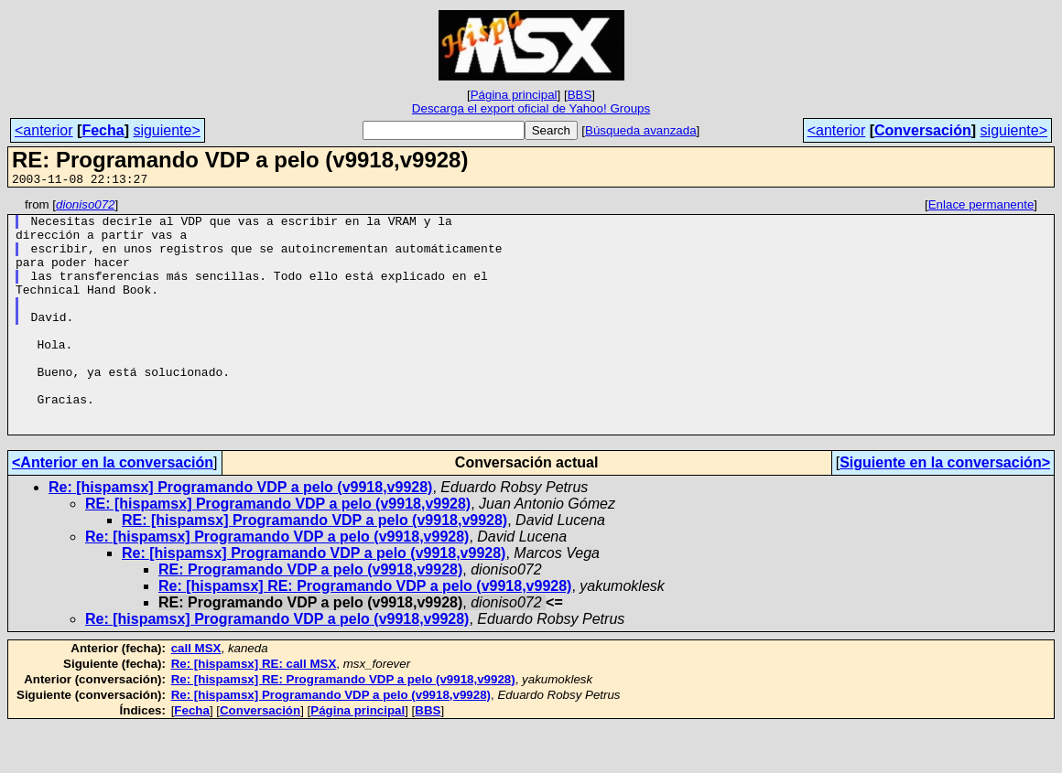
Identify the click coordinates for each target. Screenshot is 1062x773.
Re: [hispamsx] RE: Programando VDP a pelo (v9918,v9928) (364, 632)
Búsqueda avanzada (641, 130)
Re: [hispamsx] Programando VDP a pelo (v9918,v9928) (240, 534)
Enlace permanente (981, 207)
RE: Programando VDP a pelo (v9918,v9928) (310, 616)
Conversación (922, 130)
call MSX (196, 695)
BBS (580, 95)
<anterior (44, 130)
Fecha (102, 130)
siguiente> (166, 130)
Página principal (514, 95)
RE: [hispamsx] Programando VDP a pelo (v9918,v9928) (278, 550)
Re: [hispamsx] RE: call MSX (254, 710)
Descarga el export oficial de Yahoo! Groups (531, 108)
